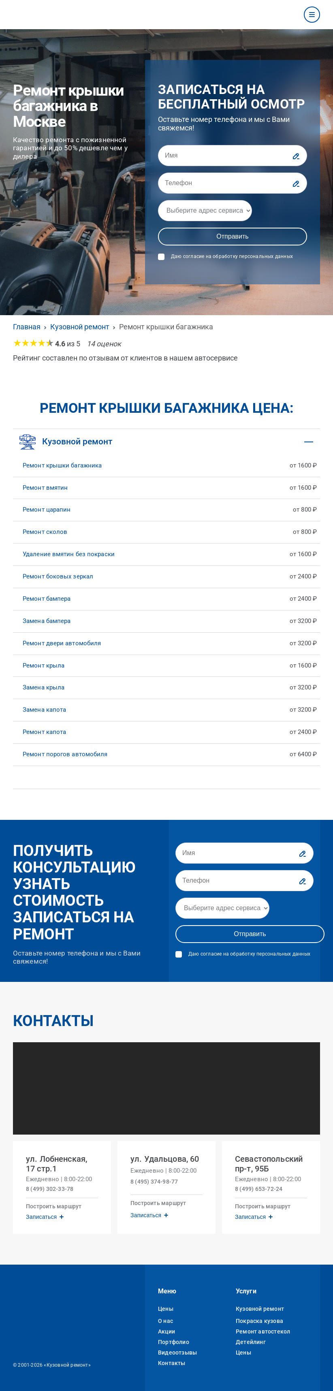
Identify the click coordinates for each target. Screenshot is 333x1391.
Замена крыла (43, 687)
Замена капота (44, 709)
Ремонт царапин (46, 509)
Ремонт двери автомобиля (62, 643)
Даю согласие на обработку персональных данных (232, 256)
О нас (165, 1321)
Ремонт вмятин (45, 487)
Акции (166, 1331)
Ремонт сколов (45, 531)
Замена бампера (46, 621)
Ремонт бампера (46, 598)
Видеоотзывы (177, 1352)
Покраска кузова (259, 1321)
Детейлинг (251, 1342)
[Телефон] (232, 183)
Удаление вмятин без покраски (69, 554)
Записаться (41, 1217)
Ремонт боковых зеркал (58, 576)
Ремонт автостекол (263, 1331)
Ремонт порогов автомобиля (65, 754)
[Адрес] (205, 210)
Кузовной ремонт (260, 1309)
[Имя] (232, 155)
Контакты (172, 1363)
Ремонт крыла (43, 665)
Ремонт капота (44, 732)
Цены (165, 1309)
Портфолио (173, 1342)
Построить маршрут (53, 1206)
